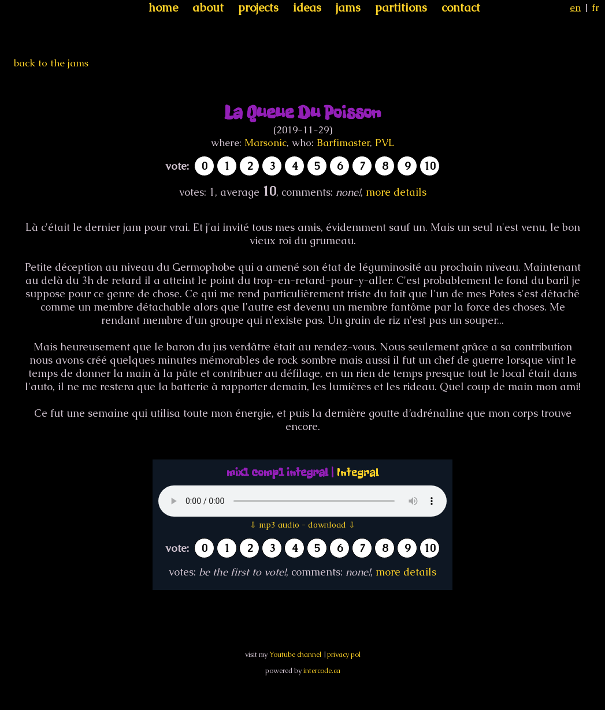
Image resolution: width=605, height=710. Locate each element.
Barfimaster (343, 142)
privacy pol (344, 654)
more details (396, 192)
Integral (358, 472)
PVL (384, 142)
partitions (401, 7)
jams (348, 7)
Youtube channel (295, 654)
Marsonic (265, 142)
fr (595, 7)
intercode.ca (321, 670)
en (575, 7)
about (208, 7)
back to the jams (51, 63)
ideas (307, 7)
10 (430, 166)
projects (258, 7)
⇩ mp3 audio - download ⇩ (302, 525)
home (163, 7)
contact (460, 7)
